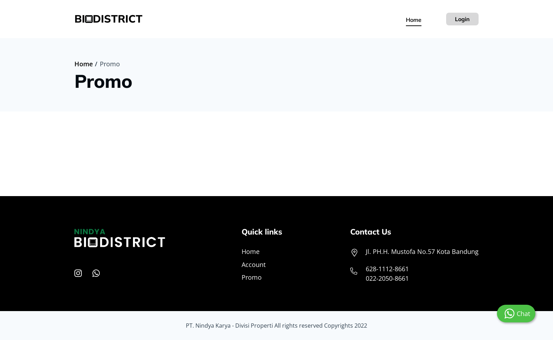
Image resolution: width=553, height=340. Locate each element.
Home (413, 19)
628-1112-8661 (387, 269)
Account (254, 264)
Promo (252, 277)
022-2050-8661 (387, 278)
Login (462, 19)
